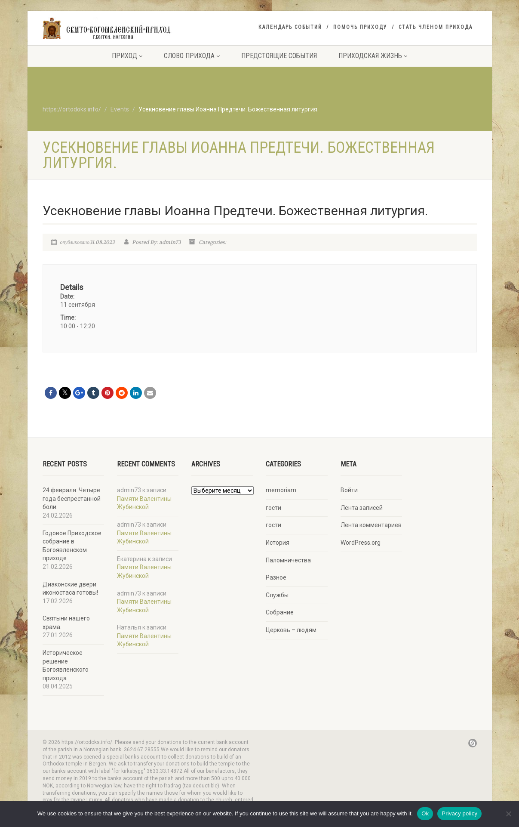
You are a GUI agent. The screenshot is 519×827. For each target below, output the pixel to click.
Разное (276, 577)
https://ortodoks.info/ (72, 109)
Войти (349, 490)
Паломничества (288, 560)
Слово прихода (192, 56)
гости (273, 507)
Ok (425, 813)
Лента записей (362, 507)
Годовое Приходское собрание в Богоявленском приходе (72, 546)
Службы (277, 595)
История (277, 542)
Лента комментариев (371, 525)
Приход (127, 56)
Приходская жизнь (372, 56)
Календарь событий (290, 27)
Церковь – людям (291, 629)
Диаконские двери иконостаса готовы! (70, 588)
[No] (508, 813)
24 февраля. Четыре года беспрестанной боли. (72, 498)
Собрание (280, 612)
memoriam (281, 490)
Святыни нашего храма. (66, 622)
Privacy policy (459, 813)
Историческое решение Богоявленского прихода (66, 665)
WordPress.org (361, 542)
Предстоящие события (279, 56)
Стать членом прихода (436, 27)
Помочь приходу (360, 27)
